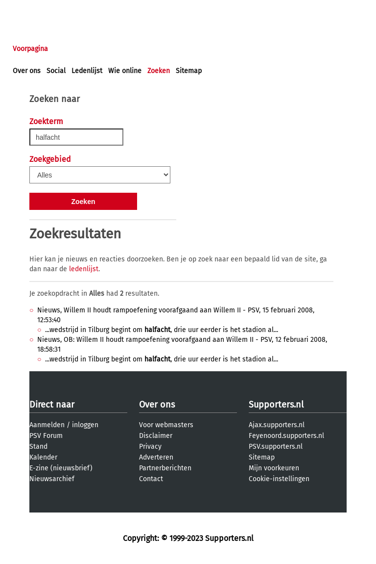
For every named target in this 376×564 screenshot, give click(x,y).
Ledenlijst (86, 71)
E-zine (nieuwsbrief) (61, 468)
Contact (151, 479)
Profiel (214, 49)
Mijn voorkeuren (274, 468)
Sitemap (189, 71)
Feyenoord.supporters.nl (286, 436)
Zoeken (158, 71)
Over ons (27, 71)
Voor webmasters (166, 425)
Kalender (43, 457)
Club (184, 49)
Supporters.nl (276, 404)
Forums (107, 49)
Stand (38, 446)
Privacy (150, 446)
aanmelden (64, 9)
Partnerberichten (165, 468)
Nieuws (72, 49)
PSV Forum (46, 436)
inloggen (27, 9)
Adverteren (156, 457)
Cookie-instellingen (279, 479)
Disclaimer (155, 436)
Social (56, 71)
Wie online (124, 71)
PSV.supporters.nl (276, 446)
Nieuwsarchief (51, 479)
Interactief (148, 49)
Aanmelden (47, 425)
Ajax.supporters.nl (277, 425)
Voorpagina (30, 49)
